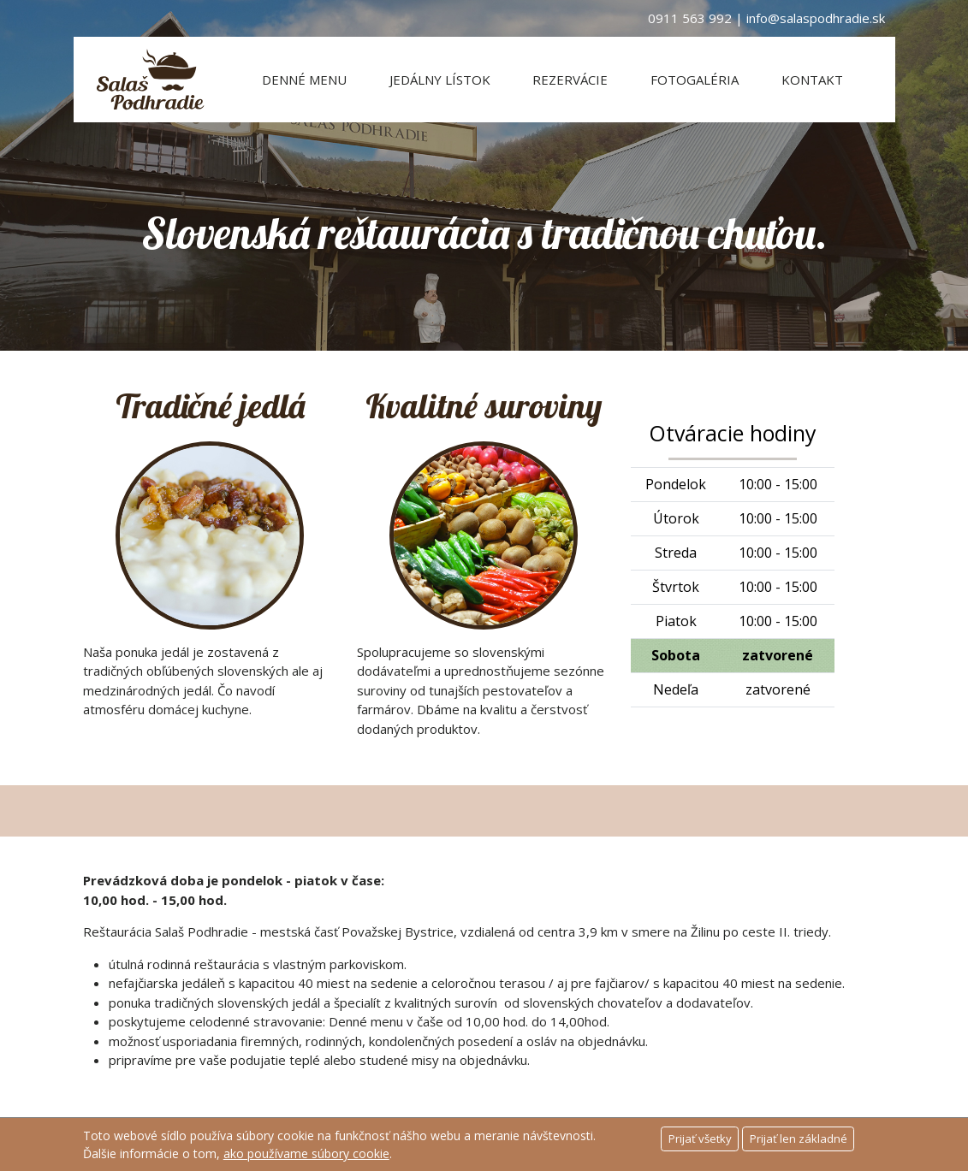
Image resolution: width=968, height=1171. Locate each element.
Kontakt (812, 79)
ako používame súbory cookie (306, 1153)
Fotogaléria (694, 79)
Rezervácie (570, 79)
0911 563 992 (690, 18)
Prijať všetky (700, 1138)
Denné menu (304, 79)
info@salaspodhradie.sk (815, 18)
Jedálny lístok (439, 79)
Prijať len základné (798, 1138)
